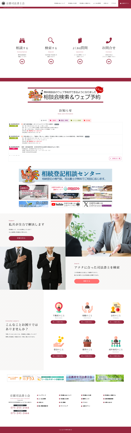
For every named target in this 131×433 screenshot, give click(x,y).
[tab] (44, 120)
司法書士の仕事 (72, 3)
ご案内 (13, 148)
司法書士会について (59, 3)
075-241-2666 (20, 413)
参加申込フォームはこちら (34, 130)
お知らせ (106, 3)
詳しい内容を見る (58, 322)
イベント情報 (13, 125)
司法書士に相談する (85, 3)
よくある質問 (97, 3)
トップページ (42, 395)
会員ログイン (86, 406)
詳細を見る (21, 238)
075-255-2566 (20, 408)
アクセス (113, 3)
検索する (86, 281)
